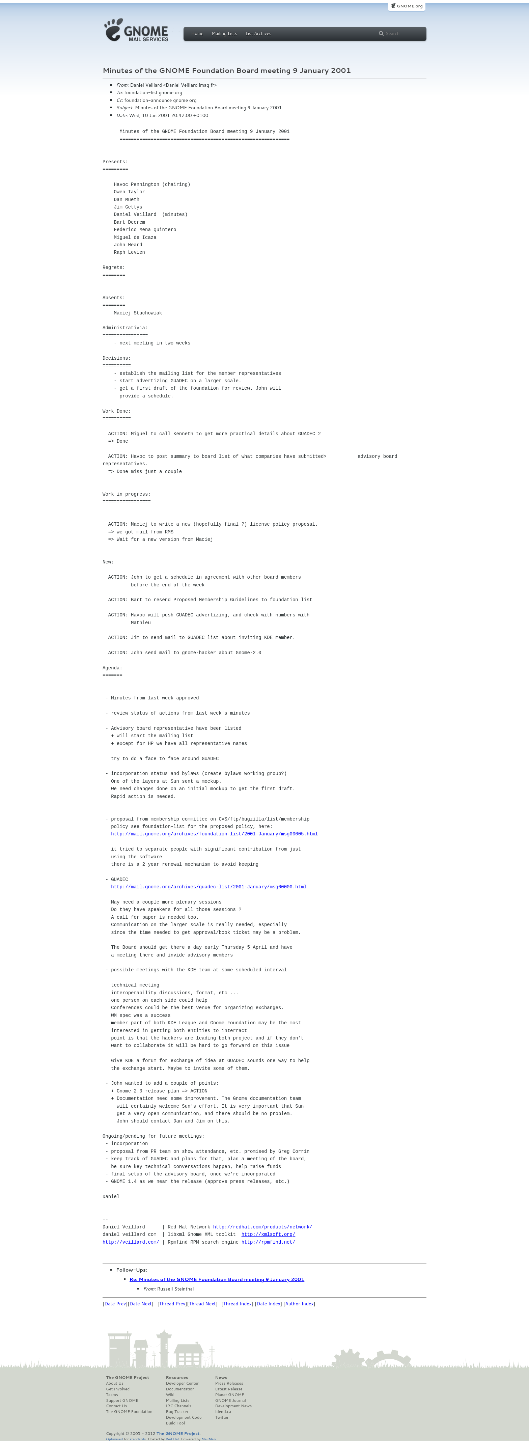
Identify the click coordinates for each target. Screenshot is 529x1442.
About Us (114, 1383)
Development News (233, 1406)
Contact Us (116, 1406)
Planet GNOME (229, 1394)
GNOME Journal (230, 1400)
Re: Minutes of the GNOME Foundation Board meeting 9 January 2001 (217, 1279)
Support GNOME (122, 1400)
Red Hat (172, 1438)
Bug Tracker (177, 1411)
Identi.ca (223, 1411)
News (221, 1377)
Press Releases (229, 1383)
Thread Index (237, 1303)
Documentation (180, 1389)
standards (138, 1438)
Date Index (268, 1303)
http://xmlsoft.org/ (269, 1234)
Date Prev (115, 1303)
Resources (177, 1377)
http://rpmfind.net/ (269, 1242)
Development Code (184, 1417)
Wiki (170, 1394)
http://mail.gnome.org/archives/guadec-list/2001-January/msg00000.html (209, 887)
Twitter (221, 1417)
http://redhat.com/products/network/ (262, 1227)
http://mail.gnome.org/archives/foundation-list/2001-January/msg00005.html (214, 834)
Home (197, 33)
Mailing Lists (224, 33)
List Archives (258, 33)
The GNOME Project (127, 1377)
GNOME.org (410, 6)
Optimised (114, 1438)
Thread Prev (172, 1303)
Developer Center (182, 1383)
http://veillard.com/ (131, 1242)
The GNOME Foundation (129, 1411)
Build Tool (175, 1423)
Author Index (299, 1303)
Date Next (140, 1303)
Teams (112, 1394)
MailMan (208, 1438)
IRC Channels (179, 1406)
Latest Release (228, 1389)
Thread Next (202, 1303)
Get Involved (118, 1389)
